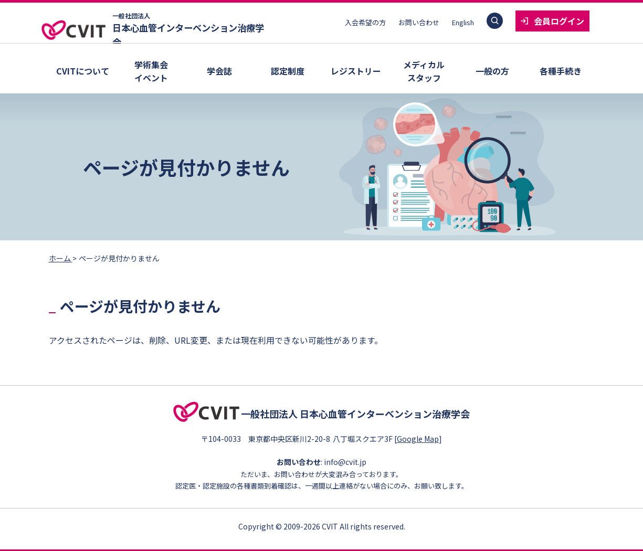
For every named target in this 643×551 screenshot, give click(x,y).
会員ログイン (559, 21)
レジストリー (356, 71)
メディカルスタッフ (424, 71)
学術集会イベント (151, 71)
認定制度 (287, 71)
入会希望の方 (365, 22)
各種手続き (561, 71)
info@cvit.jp (345, 460)
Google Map (421, 437)
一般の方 (492, 71)
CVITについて (82, 71)
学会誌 (219, 71)
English (463, 22)
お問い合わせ (418, 22)
